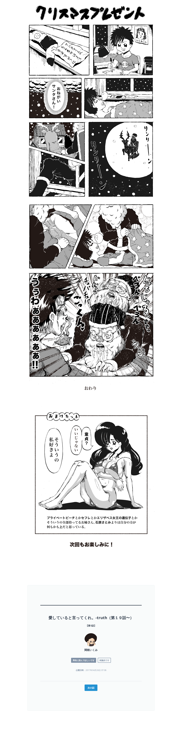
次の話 (91, 687)
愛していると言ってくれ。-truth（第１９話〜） (91, 617)
